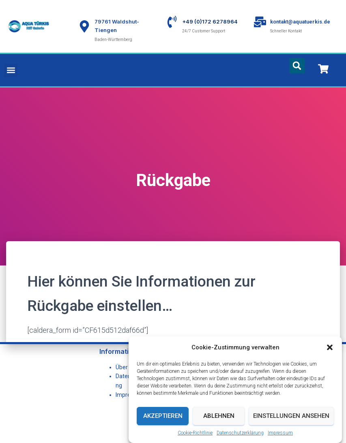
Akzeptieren (163, 426)
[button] (330, 357)
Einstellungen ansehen (291, 426)
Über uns (127, 367)
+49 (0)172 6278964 (210, 21)
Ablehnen (218, 426)
